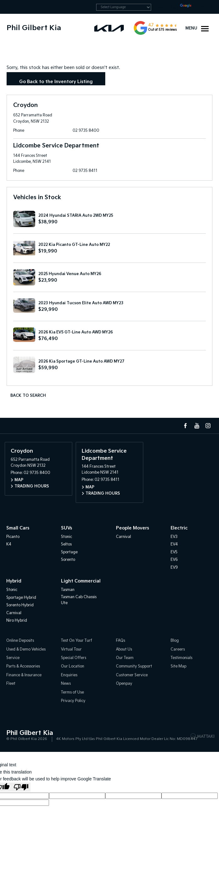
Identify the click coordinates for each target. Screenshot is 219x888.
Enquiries (69, 675)
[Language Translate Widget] (123, 7)
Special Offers (73, 658)
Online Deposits (20, 640)
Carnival (123, 536)
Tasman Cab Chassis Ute (78, 600)
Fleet (10, 683)
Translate (196, 6)
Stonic (66, 536)
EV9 (174, 567)
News (66, 683)
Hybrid (13, 581)
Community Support (134, 666)
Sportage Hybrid (21, 597)
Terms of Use (72, 692)
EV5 (174, 552)
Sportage (69, 552)
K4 (8, 544)
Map (18, 480)
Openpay (124, 683)
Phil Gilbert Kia (34, 28)
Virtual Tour (71, 649)
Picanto (12, 536)
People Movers (132, 528)
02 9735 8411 (85, 170)
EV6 (174, 559)
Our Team (125, 658)
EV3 (174, 536)
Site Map (178, 666)
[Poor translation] (21, 787)
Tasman (67, 590)
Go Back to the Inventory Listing (56, 81)
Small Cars (17, 528)
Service (12, 658)
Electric (179, 528)
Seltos (66, 544)
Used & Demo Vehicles (26, 649)
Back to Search (28, 395)
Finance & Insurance (23, 675)
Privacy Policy (73, 701)
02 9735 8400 (86, 130)
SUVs (66, 528)
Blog (175, 640)
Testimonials (181, 658)
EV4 (174, 544)
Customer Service (132, 675)
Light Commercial (81, 581)
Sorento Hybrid (20, 605)
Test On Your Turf (76, 640)
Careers (178, 649)
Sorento (68, 559)
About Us (124, 649)
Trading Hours (31, 486)
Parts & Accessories (23, 666)
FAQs (120, 640)
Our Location (72, 666)
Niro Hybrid (16, 620)
